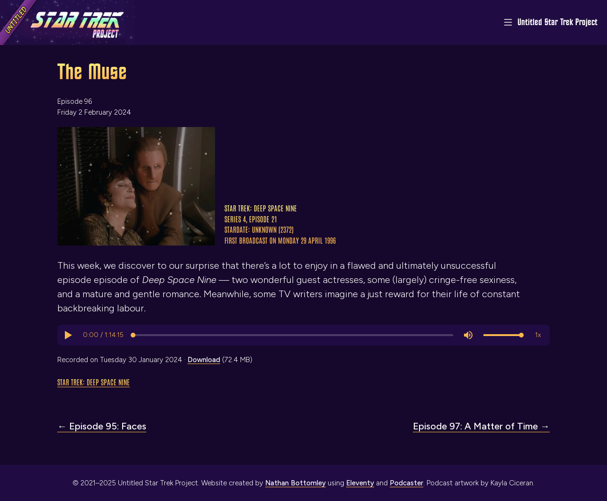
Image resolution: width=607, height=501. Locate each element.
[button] (67, 335)
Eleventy (360, 483)
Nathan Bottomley (295, 483)
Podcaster (406, 483)
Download (203, 359)
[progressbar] (103, 335)
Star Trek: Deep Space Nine (93, 381)
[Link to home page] (67, 22)
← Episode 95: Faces (101, 426)
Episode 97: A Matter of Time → (481, 426)
